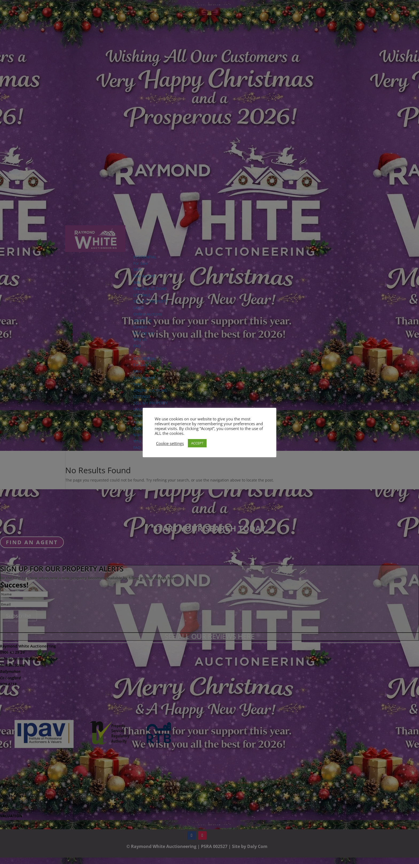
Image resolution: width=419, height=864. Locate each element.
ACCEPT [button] (197, 443)
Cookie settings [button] (170, 443)
